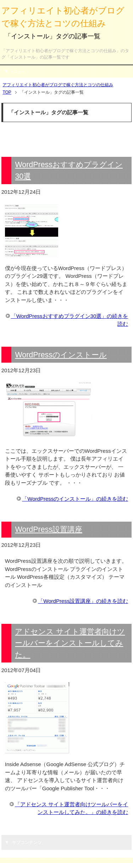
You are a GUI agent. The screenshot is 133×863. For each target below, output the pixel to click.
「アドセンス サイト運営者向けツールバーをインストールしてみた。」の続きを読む (71, 808)
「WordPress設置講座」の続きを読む (83, 601)
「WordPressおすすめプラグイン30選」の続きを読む (69, 320)
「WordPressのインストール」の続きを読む (75, 499)
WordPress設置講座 (48, 529)
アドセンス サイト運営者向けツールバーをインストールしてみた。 (70, 643)
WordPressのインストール (61, 355)
